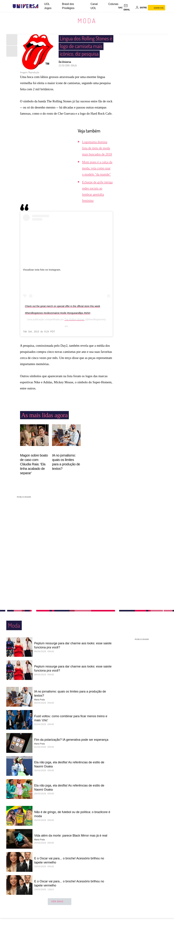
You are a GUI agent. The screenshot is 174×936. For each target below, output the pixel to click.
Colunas (113, 4)
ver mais (59, 902)
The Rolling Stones (74, 320)
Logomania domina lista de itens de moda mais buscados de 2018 (97, 149)
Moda (87, 20)
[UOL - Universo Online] (41, 6)
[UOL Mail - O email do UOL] (129, 8)
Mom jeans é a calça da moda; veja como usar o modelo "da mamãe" (97, 169)
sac (120, 7)
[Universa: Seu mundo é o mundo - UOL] (25, 6)
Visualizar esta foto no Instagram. (42, 270)
